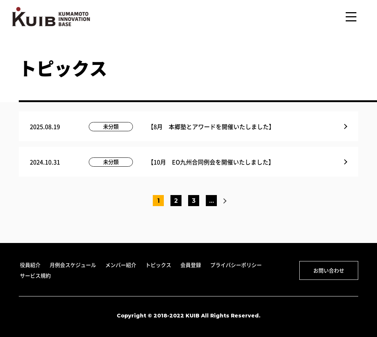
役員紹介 (30, 264)
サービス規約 (35, 275)
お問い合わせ (328, 270)
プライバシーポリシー (236, 264)
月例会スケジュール (73, 264)
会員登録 (190, 264)
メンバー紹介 (120, 264)
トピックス (158, 264)
